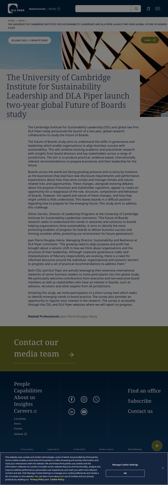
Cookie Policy (57, 479)
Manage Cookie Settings (125, 464)
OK (125, 473)
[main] (84, 468)
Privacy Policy (37, 479)
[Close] (162, 468)
